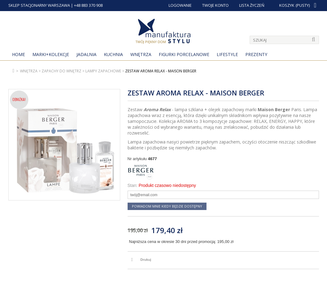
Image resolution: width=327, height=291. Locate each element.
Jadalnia (86, 54)
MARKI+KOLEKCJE (50, 54)
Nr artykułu (137, 159)
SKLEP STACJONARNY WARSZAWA (39, 5)
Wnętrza (140, 54)
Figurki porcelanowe (184, 54)
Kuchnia (113, 54)
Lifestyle (227, 54)
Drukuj (146, 259)
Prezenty (256, 54)
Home (18, 54)
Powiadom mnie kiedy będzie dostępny (167, 206)
